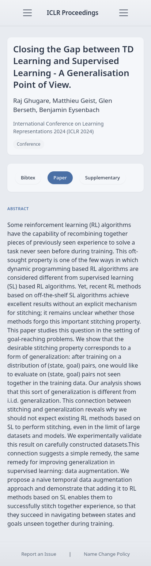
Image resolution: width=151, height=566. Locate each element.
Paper (60, 177)
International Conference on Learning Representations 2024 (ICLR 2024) (58, 127)
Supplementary (102, 177)
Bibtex (28, 177)
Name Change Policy (107, 554)
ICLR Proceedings (72, 12)
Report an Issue (38, 554)
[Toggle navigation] (27, 12)
